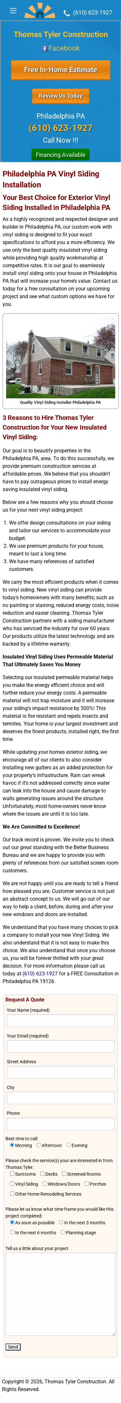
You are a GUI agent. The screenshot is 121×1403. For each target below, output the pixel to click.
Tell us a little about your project (60, 1291)
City (61, 1094)
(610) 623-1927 (87, 12)
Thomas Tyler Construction (61, 34)
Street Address (61, 1068)
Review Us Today (61, 95)
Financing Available (61, 154)
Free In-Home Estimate (60, 70)
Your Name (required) (61, 1017)
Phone (61, 1120)
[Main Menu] (13, 10)
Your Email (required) (61, 1043)
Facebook (60, 48)
